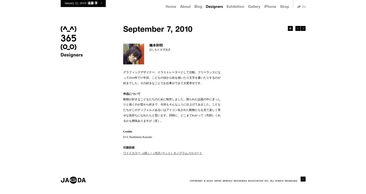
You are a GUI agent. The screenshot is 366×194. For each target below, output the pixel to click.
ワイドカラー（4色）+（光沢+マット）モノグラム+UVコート (162, 153)
